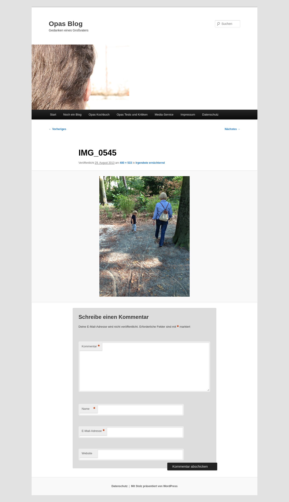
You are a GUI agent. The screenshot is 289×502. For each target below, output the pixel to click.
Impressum (188, 114)
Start (53, 114)
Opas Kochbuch (99, 114)
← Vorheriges (57, 129)
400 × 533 (126, 162)
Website (87, 453)
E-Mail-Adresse (93, 431)
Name (88, 409)
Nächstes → (232, 129)
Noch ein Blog (72, 114)
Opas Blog (66, 23)
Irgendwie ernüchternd (150, 162)
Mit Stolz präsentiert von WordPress (154, 486)
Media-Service (164, 114)
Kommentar (91, 346)
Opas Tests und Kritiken (132, 114)
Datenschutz (210, 114)
